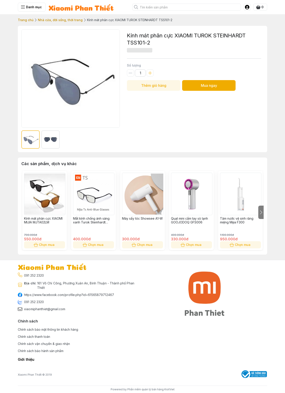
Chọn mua (44, 244)
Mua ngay (209, 85)
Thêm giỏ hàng (153, 85)
